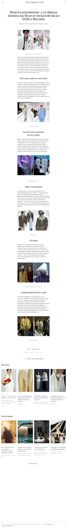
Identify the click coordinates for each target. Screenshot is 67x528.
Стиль (3, 393)
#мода (33, 358)
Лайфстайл (21, 444)
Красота (36, 444)
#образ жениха (39, 358)
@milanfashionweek (37, 54)
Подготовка (4, 444)
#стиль (29, 358)
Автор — (34, 349)
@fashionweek (28, 54)
